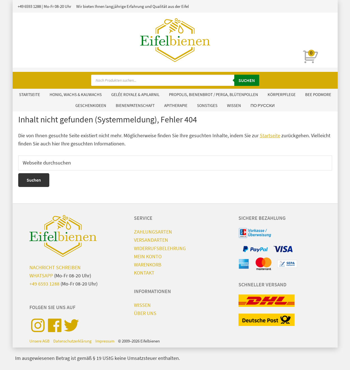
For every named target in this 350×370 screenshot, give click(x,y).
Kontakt (144, 272)
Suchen (246, 80)
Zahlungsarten (153, 232)
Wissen (142, 305)
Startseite (270, 135)
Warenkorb (147, 264)
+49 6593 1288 (29, 6)
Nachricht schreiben (55, 267)
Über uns (145, 313)
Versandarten (151, 240)
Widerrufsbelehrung (160, 248)
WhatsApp (41, 275)
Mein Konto (148, 256)
